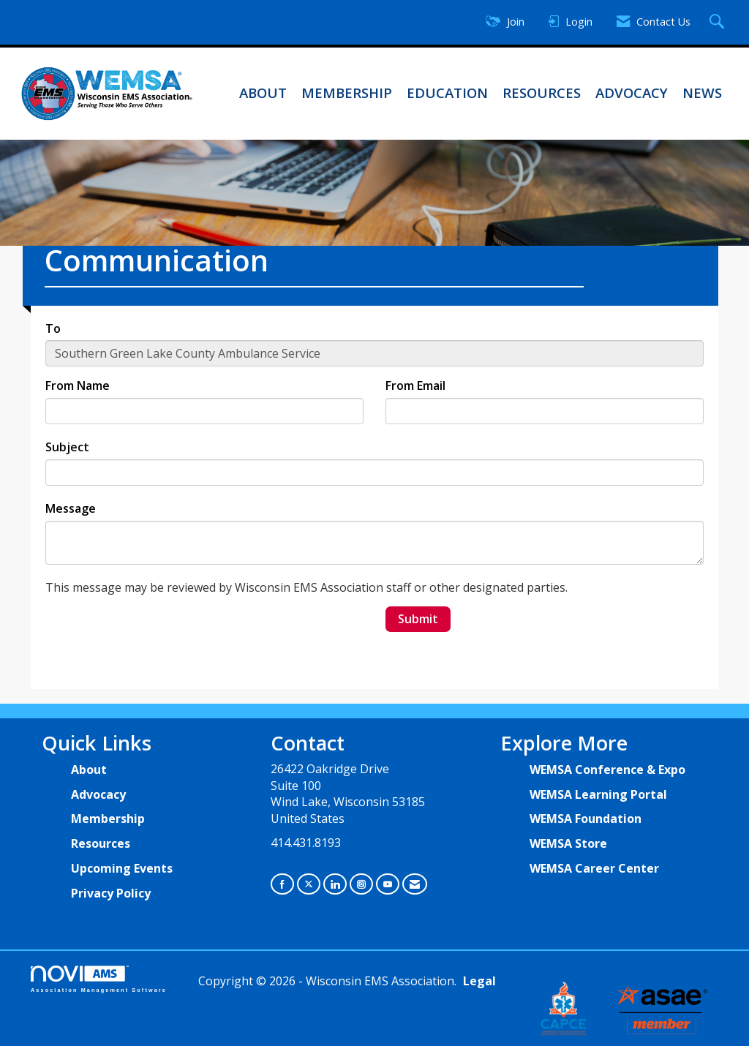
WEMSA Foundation (585, 818)
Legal (479, 981)
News (702, 92)
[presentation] (156, 634)
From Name (77, 385)
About (263, 92)
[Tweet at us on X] (308, 884)
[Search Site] (719, 22)
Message (70, 508)
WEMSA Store (568, 843)
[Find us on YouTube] (387, 884)
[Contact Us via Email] (414, 884)
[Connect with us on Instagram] (361, 884)
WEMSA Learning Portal (598, 794)
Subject (67, 447)
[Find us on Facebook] (282, 884)
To (53, 328)
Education (447, 92)
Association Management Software (99, 979)
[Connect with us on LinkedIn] (335, 884)
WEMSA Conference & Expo (607, 769)
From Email (415, 385)
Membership (346, 92)
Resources (542, 92)
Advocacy (631, 92)
